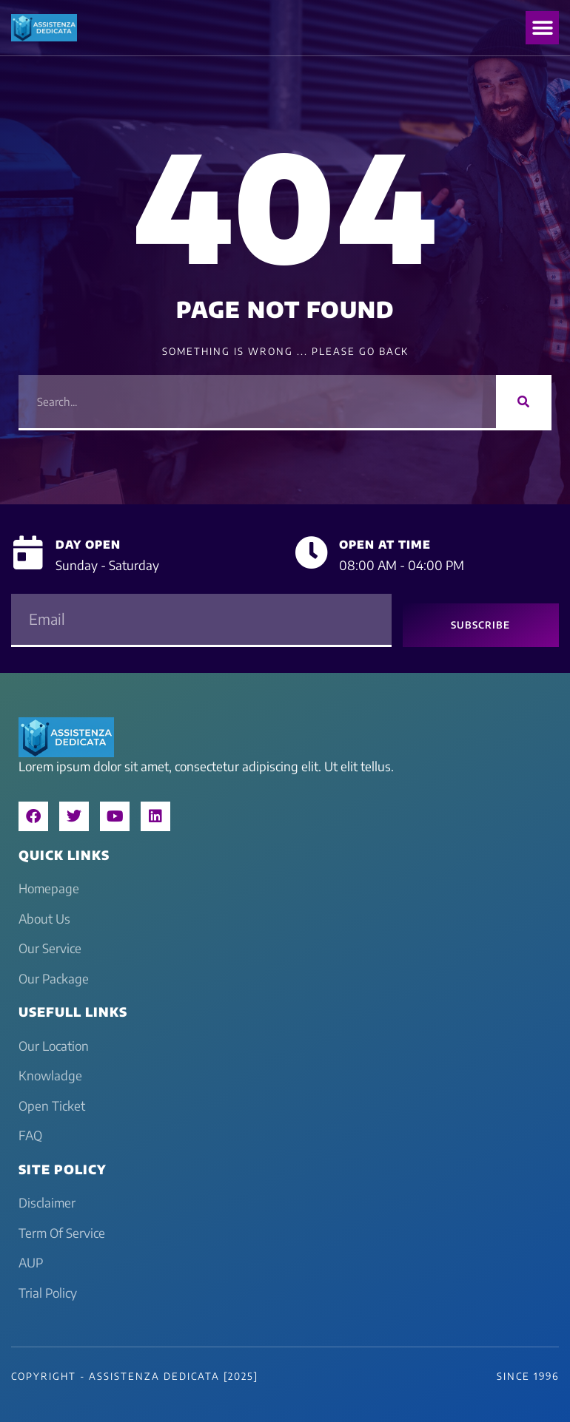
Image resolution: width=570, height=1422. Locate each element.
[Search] (523, 401)
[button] (542, 27)
